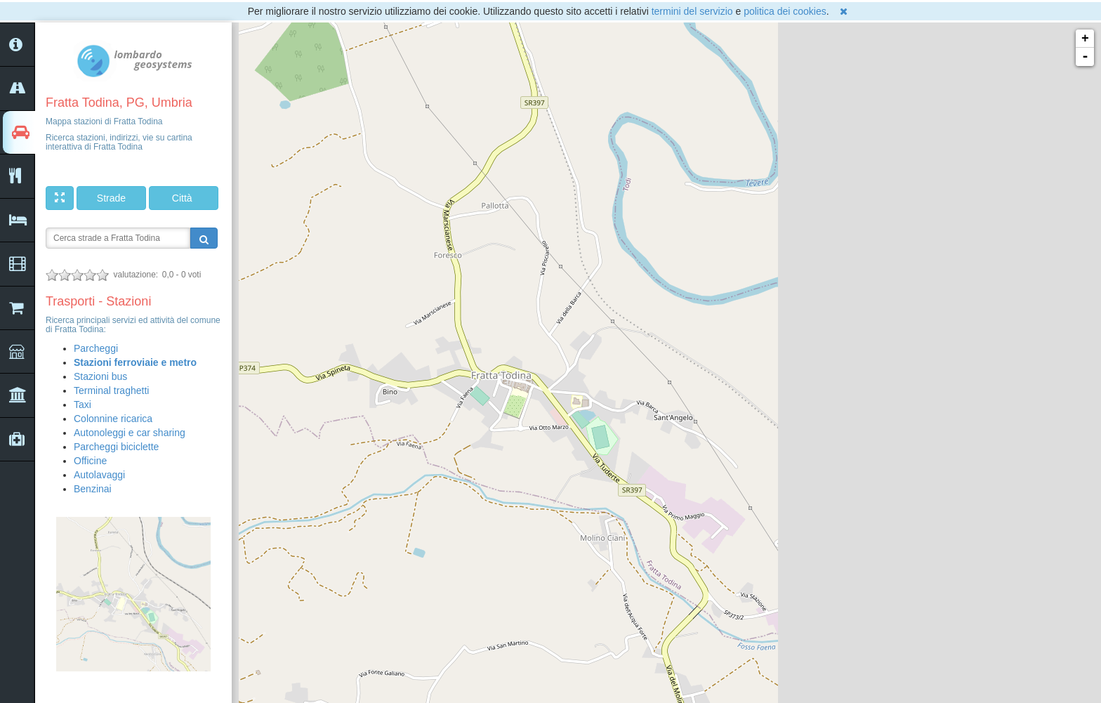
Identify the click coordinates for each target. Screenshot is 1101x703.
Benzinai (93, 488)
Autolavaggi (99, 474)
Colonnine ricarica (113, 418)
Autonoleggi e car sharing (129, 432)
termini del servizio (692, 11)
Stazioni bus (100, 376)
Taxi (82, 404)
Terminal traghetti (111, 390)
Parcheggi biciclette (116, 446)
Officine (90, 460)
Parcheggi (96, 348)
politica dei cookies (785, 11)
